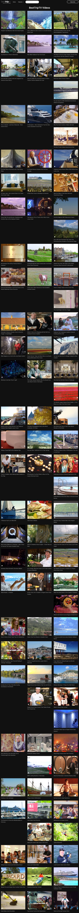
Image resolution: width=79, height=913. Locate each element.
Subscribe (72, 2)
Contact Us (50, 901)
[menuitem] (6, 2)
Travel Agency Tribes (46, 909)
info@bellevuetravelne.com (44, 906)
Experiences (37, 901)
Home (14, 2)
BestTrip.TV (34, 909)
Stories (44, 901)
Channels (20, 2)
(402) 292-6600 (35, 906)
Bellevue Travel (29, 901)
